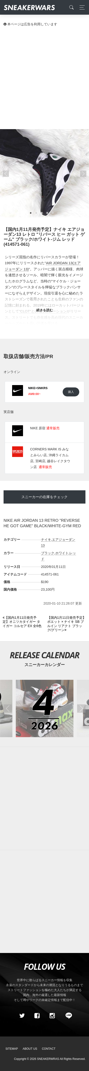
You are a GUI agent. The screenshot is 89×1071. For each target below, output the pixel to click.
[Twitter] (22, 1016)
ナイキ (46, 539)
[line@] (67, 1016)
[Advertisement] (44, 77)
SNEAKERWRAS (48, 1059)
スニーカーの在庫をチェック (44, 497)
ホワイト (62, 553)
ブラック (47, 553)
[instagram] (52, 1016)
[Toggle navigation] (80, 7)
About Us (30, 1048)
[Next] (66, 624)
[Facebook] (37, 1016)
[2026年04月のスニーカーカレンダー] (44, 708)
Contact (48, 1048)
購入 (71, 392)
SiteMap (11, 1048)
